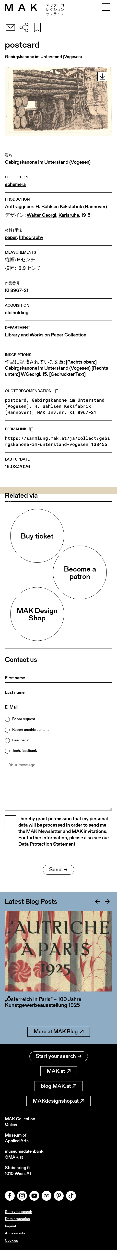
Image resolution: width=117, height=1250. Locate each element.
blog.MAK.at (58, 1086)
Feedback (20, 740)
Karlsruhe (68, 215)
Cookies (11, 1240)
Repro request (23, 719)
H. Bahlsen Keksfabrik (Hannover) (71, 207)
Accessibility (15, 1233)
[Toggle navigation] (106, 7)
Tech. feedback (24, 750)
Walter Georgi (41, 215)
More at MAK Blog (58, 1031)
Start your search (59, 1056)
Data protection (17, 1218)
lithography (31, 237)
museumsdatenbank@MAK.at (24, 1154)
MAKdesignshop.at (58, 1101)
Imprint (10, 1225)
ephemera (15, 184)
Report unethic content (30, 729)
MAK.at (58, 1071)
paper (11, 237)
